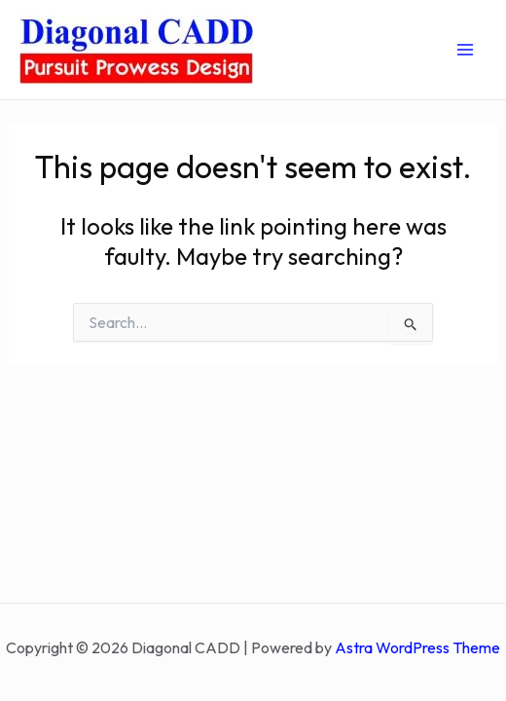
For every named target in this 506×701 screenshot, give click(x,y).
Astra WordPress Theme (417, 647)
